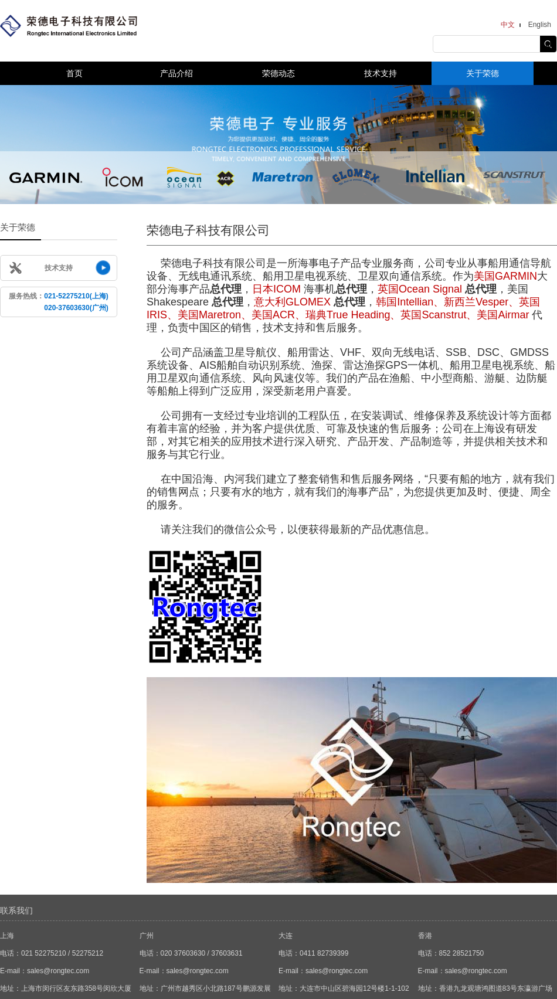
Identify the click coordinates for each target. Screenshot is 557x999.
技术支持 (380, 73)
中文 (508, 25)
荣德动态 (278, 73)
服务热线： (58, 302)
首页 (74, 73)
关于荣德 (482, 73)
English (539, 25)
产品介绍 (176, 73)
